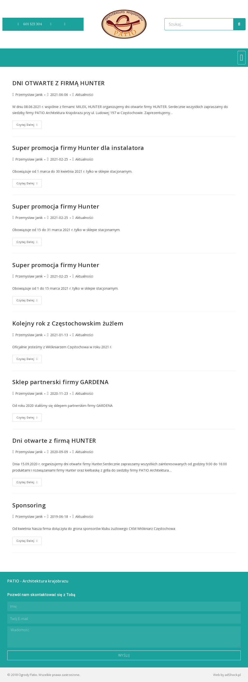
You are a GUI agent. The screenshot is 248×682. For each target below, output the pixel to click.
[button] (242, 57)
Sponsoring (29, 505)
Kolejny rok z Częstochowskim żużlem (67, 323)
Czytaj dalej (29, 123)
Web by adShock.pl (227, 675)
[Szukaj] (239, 24)
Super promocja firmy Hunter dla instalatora (78, 148)
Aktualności (84, 94)
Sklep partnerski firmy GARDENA (60, 382)
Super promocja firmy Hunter (55, 206)
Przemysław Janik (29, 94)
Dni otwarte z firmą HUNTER (54, 440)
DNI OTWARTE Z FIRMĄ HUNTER (58, 83)
